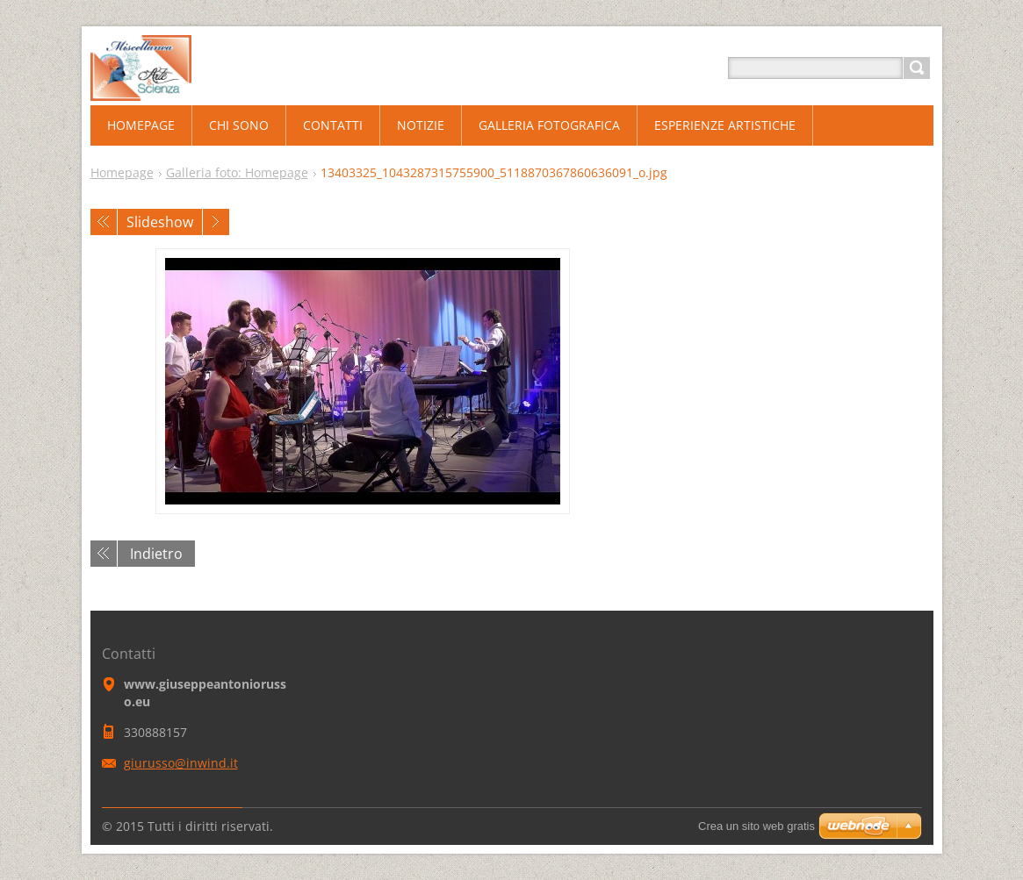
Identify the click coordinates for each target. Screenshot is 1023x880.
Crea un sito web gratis (756, 826)
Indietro (156, 553)
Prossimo (216, 222)
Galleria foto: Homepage (237, 172)
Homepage (122, 172)
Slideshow (159, 222)
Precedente (103, 222)
